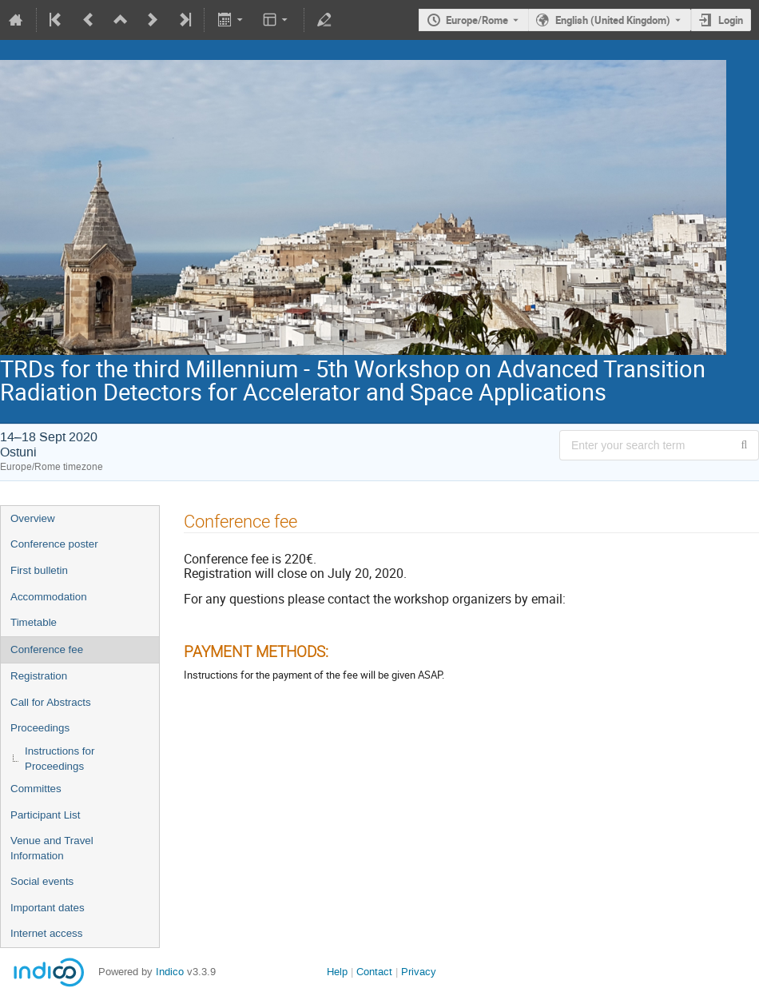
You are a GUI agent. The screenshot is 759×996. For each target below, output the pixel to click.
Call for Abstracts (50, 702)
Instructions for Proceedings (59, 758)
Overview (32, 518)
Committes (36, 789)
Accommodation (48, 597)
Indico (170, 971)
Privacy (418, 971)
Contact (374, 971)
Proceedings (40, 728)
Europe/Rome (477, 20)
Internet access (46, 933)
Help (337, 971)
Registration (38, 676)
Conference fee (46, 649)
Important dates (47, 908)
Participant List (45, 815)
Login (730, 20)
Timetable (33, 622)
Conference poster (54, 544)
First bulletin (39, 570)
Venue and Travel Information (51, 848)
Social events (42, 881)
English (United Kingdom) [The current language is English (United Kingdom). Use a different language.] (612, 20)
